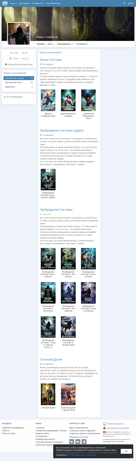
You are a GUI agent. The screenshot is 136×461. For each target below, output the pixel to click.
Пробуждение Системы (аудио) (61, 130)
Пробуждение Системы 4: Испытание (48, 308)
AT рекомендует (15, 97)
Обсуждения (24, 3)
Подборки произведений (13, 428)
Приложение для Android (116, 428)
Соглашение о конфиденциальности (45, 437)
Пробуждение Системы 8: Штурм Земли (68, 342)
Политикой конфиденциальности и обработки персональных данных (86, 452)
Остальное (82, 44)
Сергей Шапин (93, 433)
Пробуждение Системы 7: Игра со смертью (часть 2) (48, 343)
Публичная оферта (44, 445)
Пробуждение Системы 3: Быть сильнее (88, 274)
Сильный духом (48, 408)
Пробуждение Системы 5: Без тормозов (68, 308)
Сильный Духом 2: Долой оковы (68, 409)
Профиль (41, 44)
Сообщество (38, 3)
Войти (130, 3)
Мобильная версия (113, 423)
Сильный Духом (51, 359)
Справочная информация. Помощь (51, 430)
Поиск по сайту (8, 433)
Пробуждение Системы (56, 209)
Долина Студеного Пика (48, 115)
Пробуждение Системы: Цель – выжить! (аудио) (48, 195)
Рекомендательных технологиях (82, 455)
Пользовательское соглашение (49, 442)
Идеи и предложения (78, 428)
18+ (104, 432)
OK (126, 451)
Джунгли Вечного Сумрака (68, 115)
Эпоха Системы (51, 59)
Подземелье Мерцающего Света (88, 116)
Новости (5, 430)
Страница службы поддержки (82, 430)
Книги (13, 3)
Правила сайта (42, 433)
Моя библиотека (54, 3)
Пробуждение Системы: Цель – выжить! (48, 274)
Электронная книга (19, 82)
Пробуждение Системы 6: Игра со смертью (88, 308)
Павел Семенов (47, 37)
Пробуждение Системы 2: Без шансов (68, 274)
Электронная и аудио (19, 78)
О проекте (40, 428)
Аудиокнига (19, 86)
